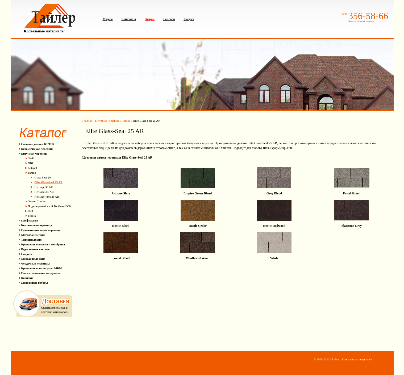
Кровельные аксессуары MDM (41, 268)
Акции (150, 19)
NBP (31, 163)
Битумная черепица (34, 153)
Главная (87, 120)
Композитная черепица (36, 225)
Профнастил (29, 220)
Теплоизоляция (31, 239)
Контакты (128, 19)
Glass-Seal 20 (43, 177)
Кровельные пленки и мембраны (43, 244)
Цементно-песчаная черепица (41, 230)
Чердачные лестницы (35, 263)
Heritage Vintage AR (47, 196)
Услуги (108, 19)
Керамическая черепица (37, 148)
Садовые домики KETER (38, 144)
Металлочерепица (33, 234)
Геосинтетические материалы (41, 273)
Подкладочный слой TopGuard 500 (49, 206)
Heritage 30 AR (44, 187)
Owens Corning (37, 201)
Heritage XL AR (44, 191)
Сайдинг (27, 253)
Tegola (32, 215)
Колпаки (27, 277)
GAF (31, 158)
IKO (30, 210)
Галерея (169, 19)
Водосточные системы (36, 249)
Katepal (32, 167)
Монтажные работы (34, 282)
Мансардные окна (33, 258)
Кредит (189, 19)
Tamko (32, 172)
